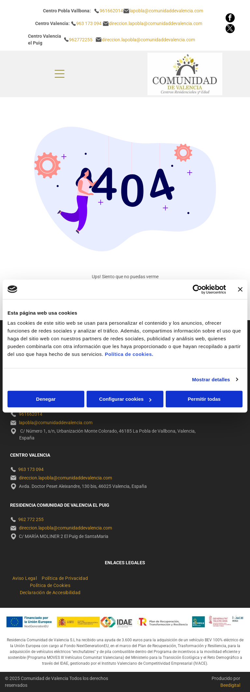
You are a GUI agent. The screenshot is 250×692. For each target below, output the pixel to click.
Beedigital (230, 685)
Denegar (46, 399)
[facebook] (230, 18)
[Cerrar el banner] (240, 289)
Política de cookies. (129, 354)
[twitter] (230, 29)
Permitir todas (204, 399)
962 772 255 (31, 519)
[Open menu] (59, 74)
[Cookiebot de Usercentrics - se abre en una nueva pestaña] (197, 289)
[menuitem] (27, 577)
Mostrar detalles (211, 379)
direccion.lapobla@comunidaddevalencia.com (148, 39)
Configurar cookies (125, 399)
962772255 (80, 39)
